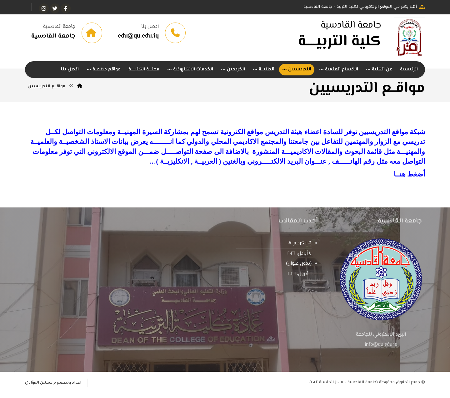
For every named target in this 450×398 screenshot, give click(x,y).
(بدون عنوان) (299, 267)
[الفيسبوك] (66, 8)
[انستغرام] (44, 8)
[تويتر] (55, 8)
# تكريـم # (300, 247)
